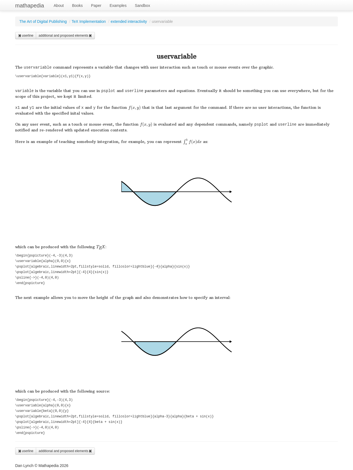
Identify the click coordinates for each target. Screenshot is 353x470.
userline (25, 35)
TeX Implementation (89, 21)
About (59, 5)
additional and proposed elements (65, 35)
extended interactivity (129, 21)
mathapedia (29, 5)
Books (77, 5)
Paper (96, 5)
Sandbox (142, 5)
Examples (117, 5)
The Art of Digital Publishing (43, 21)
